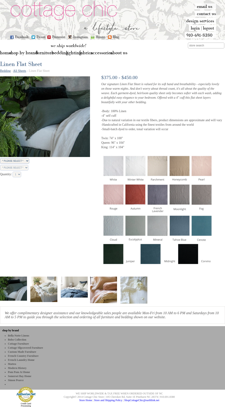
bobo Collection (17, 339)
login (195, 28)
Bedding (5, 71)
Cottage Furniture (18, 343)
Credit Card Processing (26, 404)
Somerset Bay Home (19, 376)
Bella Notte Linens (18, 335)
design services (200, 20)
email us (204, 6)
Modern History (17, 368)
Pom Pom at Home (19, 372)
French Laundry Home (21, 360)
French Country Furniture (23, 355)
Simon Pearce (16, 380)
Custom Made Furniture (22, 351)
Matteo (12, 364)
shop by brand (10, 330)
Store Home (85, 400)
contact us (206, 13)
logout (208, 28)
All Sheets (19, 71)
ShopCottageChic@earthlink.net (141, 400)
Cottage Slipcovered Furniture (25, 347)
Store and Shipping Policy (108, 400)
